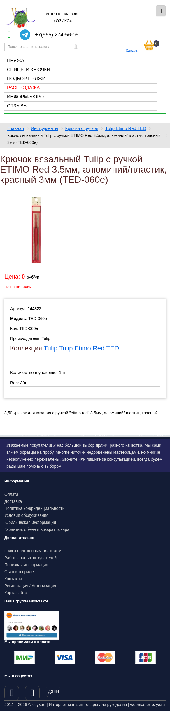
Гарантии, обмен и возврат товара (36, 529)
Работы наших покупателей (30, 557)
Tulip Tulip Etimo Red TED (81, 348)
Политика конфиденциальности (34, 508)
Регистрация (16, 585)
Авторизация (44, 585)
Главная (15, 128)
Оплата (11, 494)
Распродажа (23, 87)
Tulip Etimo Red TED (125, 128)
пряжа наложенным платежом (32, 550)
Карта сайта (15, 592)
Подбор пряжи (26, 78)
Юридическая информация (30, 522)
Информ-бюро (25, 96)
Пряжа (15, 60)
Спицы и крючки (28, 69)
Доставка (13, 501)
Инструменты (44, 128)
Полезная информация (26, 564)
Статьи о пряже (19, 571)
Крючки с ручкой (81, 128)
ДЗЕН (53, 691)
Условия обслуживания (26, 515)
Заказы (132, 47)
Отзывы (17, 105)
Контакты (13, 578)
